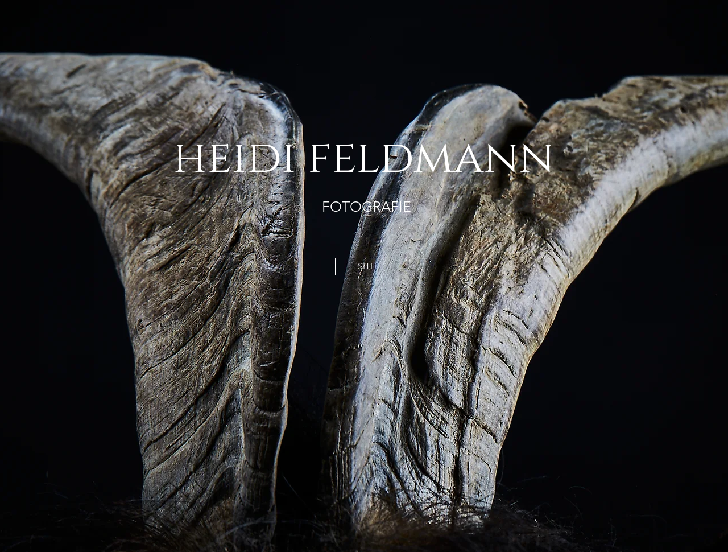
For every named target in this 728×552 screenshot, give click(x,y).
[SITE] (366, 266)
